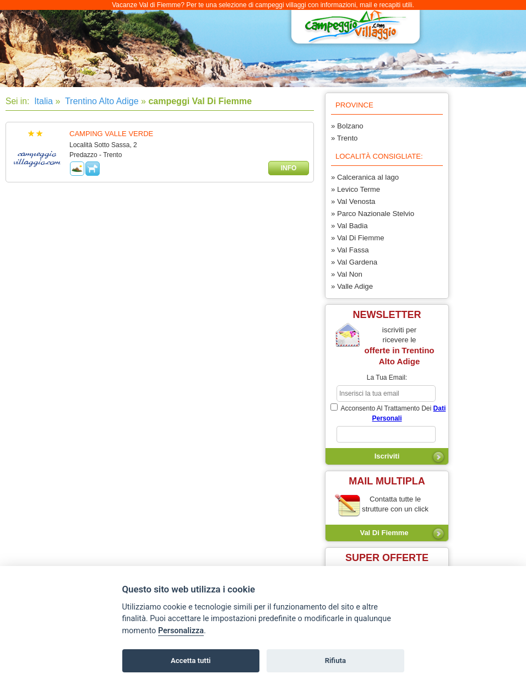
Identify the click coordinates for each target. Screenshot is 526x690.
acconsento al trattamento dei (388, 412)
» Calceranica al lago (365, 177)
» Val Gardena (354, 262)
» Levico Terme (355, 189)
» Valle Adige (352, 286)
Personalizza (181, 630)
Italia (42, 101)
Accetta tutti (191, 660)
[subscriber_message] (386, 434)
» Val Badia (349, 226)
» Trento (344, 138)
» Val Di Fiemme (357, 238)
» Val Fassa (350, 250)
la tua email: (387, 377)
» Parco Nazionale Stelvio (372, 213)
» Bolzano (347, 126)
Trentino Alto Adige (101, 101)
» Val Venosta (353, 201)
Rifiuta (335, 660)
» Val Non (346, 274)
